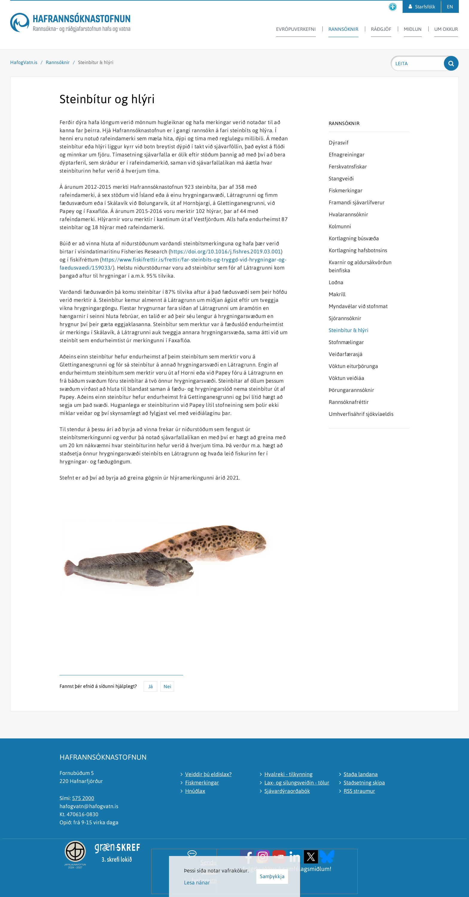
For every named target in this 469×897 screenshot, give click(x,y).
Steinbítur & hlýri (95, 62)
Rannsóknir (58, 62)
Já (150, 686)
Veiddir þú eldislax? (208, 774)
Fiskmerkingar (202, 782)
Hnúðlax (195, 791)
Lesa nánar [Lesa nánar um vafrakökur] (197, 882)
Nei (167, 686)
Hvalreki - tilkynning (288, 774)
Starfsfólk (425, 6)
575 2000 (83, 798)
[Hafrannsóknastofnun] (70, 23)
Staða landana (361, 774)
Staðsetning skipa (364, 782)
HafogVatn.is (23, 62)
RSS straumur (359, 791)
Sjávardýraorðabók (287, 791)
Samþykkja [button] (272, 876)
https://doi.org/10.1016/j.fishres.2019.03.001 (225, 251)
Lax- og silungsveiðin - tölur (296, 782)
